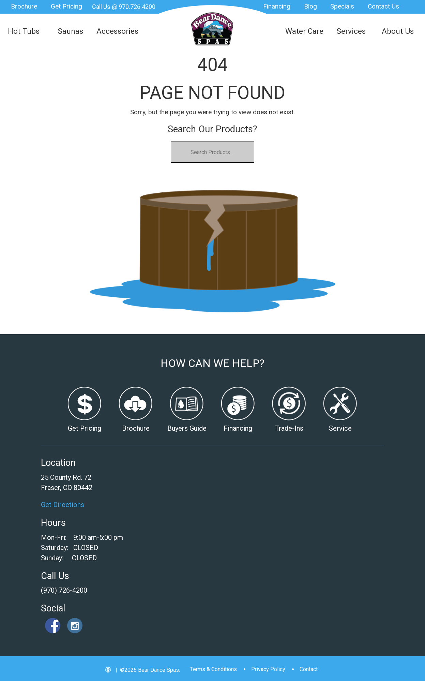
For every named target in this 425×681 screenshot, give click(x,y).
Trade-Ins (289, 428)
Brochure (24, 6)
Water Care (304, 31)
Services (351, 31)
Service (340, 428)
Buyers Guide (187, 428)
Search (413, 7)
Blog (310, 6)
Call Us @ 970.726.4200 (123, 6)
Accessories (117, 31)
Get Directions (62, 505)
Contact (309, 669)
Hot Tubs (24, 31)
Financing (276, 6)
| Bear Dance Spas (212, 29)
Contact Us (383, 6)
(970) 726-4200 (64, 590)
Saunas (70, 31)
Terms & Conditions (213, 669)
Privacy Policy (268, 669)
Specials (342, 6)
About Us (398, 31)
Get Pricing (66, 6)
